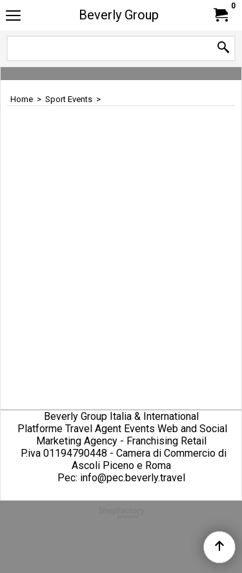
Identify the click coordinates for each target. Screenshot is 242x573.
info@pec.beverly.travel (132, 478)
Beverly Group (119, 15)
